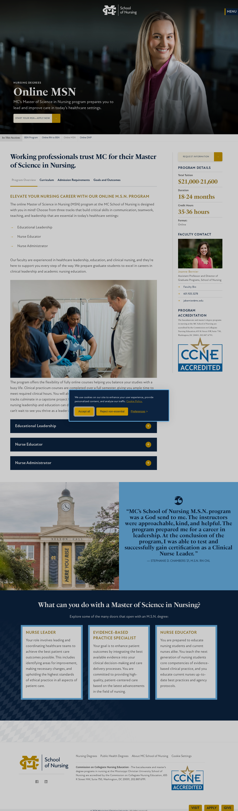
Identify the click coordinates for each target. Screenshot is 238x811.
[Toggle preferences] (139, 411)
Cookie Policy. (134, 401)
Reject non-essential (112, 411)
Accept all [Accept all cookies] (84, 411)
